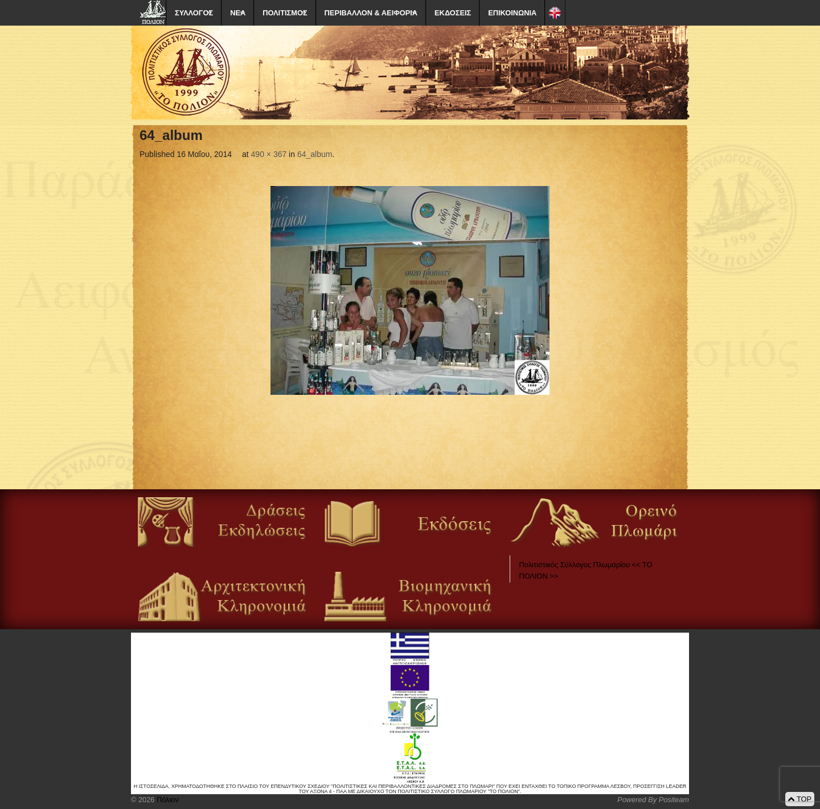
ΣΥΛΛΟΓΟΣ (194, 13)
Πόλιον (166, 799)
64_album (315, 154)
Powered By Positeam (653, 799)
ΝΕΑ (237, 13)
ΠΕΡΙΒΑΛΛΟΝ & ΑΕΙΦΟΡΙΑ (371, 13)
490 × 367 (269, 154)
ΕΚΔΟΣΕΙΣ (452, 13)
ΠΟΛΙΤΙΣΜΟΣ (285, 13)
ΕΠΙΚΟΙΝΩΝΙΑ (512, 13)
